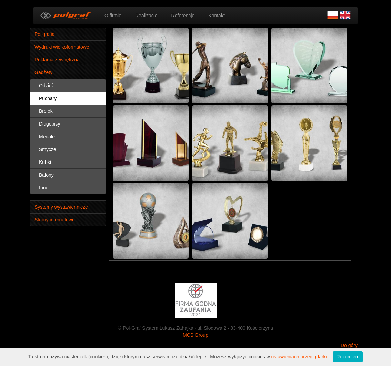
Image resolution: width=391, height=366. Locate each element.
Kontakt (216, 15)
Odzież (46, 85)
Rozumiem (347, 356)
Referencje (183, 15)
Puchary (48, 98)
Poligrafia (44, 34)
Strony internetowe (54, 219)
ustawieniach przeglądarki (299, 356)
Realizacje (146, 15)
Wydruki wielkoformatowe (61, 47)
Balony (46, 175)
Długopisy (49, 124)
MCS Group (195, 335)
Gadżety (43, 72)
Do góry (349, 345)
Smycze (47, 149)
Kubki (45, 162)
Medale (47, 136)
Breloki (46, 111)
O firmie (112, 15)
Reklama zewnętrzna (57, 59)
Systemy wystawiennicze (61, 207)
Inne (43, 187)
